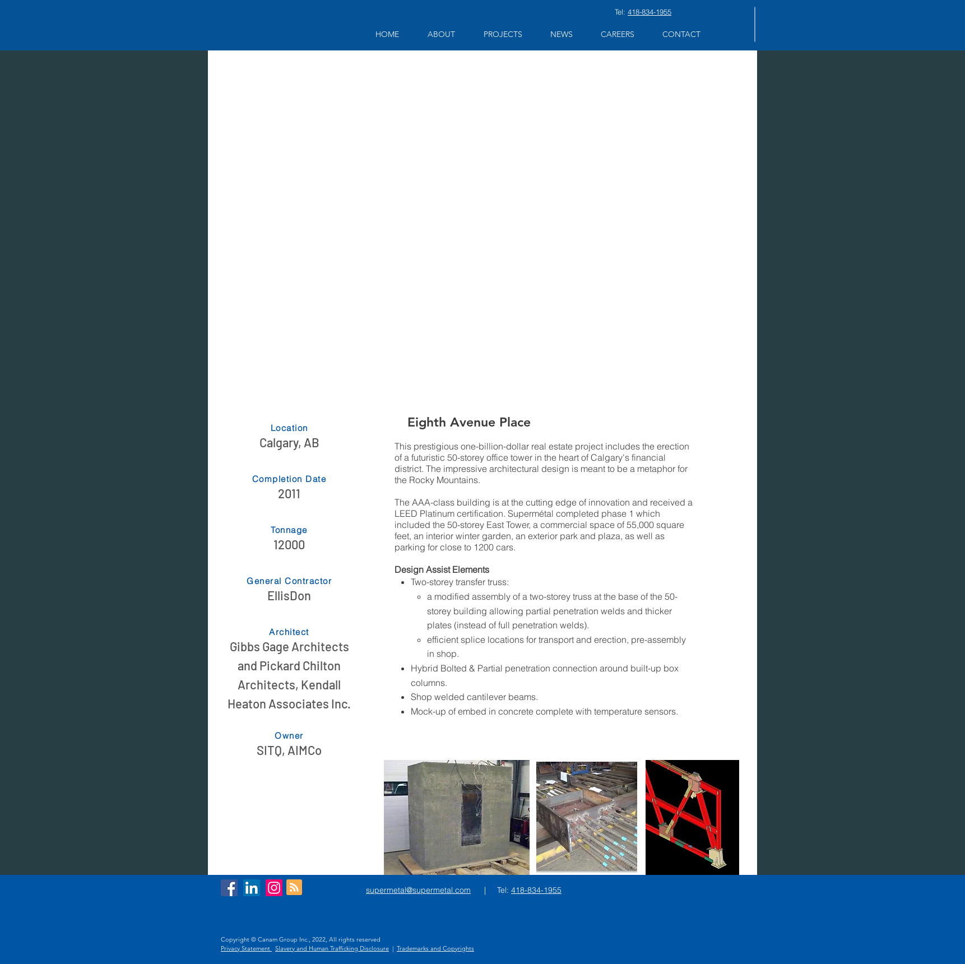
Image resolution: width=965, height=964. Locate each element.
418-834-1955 (649, 11)
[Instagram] (274, 887)
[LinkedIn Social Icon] (251, 887)
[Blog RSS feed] (294, 887)
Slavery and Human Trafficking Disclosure (332, 948)
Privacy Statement (246, 948)
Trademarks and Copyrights (435, 948)
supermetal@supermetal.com (418, 890)
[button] (441, 34)
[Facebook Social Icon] (229, 887)
